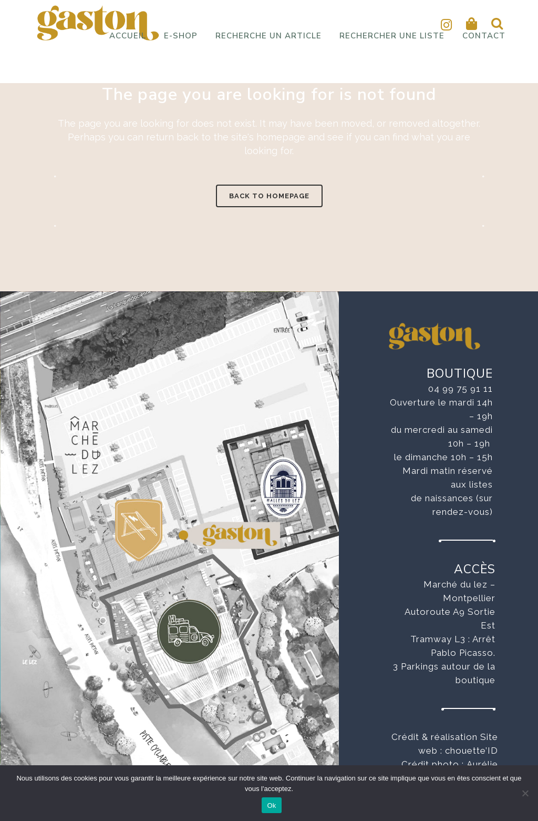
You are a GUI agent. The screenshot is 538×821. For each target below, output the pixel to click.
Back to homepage (269, 196)
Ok (271, 805)
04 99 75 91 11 (460, 388)
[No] (525, 793)
